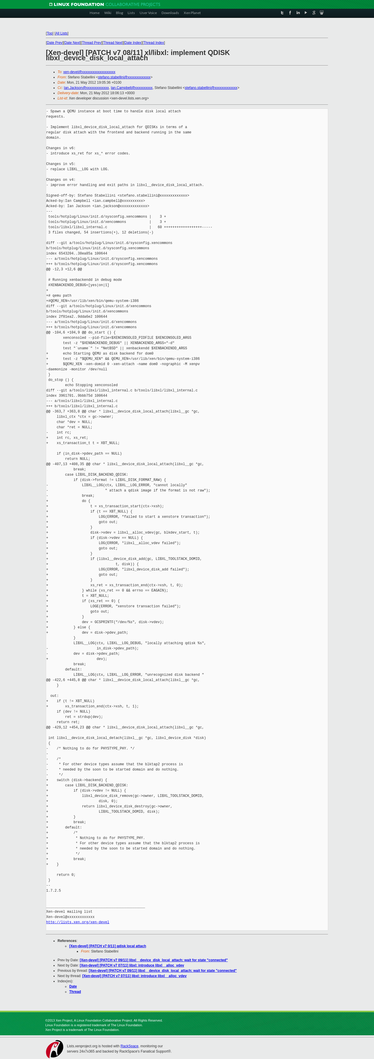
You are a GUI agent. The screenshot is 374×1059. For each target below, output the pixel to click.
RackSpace (129, 1046)
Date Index (132, 43)
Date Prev (54, 43)
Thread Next (112, 43)
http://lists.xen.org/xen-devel (77, 922)
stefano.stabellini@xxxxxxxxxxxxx (124, 77)
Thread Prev (91, 43)
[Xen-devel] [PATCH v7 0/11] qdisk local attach (107, 946)
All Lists (61, 33)
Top (49, 33)
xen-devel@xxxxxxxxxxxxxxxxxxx (89, 72)
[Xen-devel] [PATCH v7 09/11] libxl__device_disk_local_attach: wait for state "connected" (154, 960)
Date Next (72, 43)
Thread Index (153, 43)
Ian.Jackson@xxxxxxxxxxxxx (86, 88)
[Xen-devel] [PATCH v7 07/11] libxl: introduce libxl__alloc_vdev (132, 965)
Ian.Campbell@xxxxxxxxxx (132, 88)
